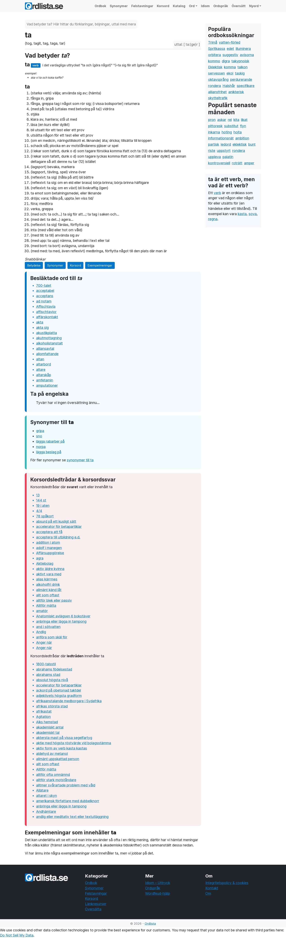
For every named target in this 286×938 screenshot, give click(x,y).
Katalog (179, 6)
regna (212, 219)
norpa (41, 447)
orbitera (214, 55)
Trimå (212, 42)
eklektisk (240, 144)
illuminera (243, 48)
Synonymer (119, 6)
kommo (214, 61)
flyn (243, 126)
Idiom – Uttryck (157, 883)
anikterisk (236, 92)
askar (221, 120)
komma (230, 67)
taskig (240, 73)
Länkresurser (95, 904)
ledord (226, 144)
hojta (237, 132)
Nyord (254, 6)
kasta (242, 214)
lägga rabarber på (50, 441)
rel (230, 120)
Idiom (205, 6)
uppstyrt (224, 150)
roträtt (237, 163)
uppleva (214, 157)
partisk (213, 144)
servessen (216, 73)
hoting (227, 132)
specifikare (245, 86)
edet (230, 48)
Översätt (239, 6)
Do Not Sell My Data (16, 935)
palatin (228, 157)
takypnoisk (240, 61)
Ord (192, 6)
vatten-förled (229, 42)
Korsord (163, 6)
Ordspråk (220, 6)
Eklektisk (215, 67)
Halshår (229, 86)
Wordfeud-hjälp (157, 893)
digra (226, 61)
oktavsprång (218, 79)
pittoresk (215, 126)
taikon (242, 67)
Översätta (93, 909)
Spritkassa (216, 48)
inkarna (214, 132)
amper (249, 163)
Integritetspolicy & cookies (226, 883)
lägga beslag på (48, 452)
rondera (214, 86)
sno (39, 436)
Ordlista (150, 923)
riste (211, 150)
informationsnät (221, 138)
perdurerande (241, 79)
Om (208, 893)
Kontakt (211, 888)
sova (253, 214)
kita (236, 120)
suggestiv (230, 55)
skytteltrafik (217, 98)
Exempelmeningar (100, 265)
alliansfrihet (217, 92)
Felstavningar (142, 6)
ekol (230, 73)
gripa (40, 431)
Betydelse (33, 265)
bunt (252, 144)
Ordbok (100, 6)
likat (244, 120)
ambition (242, 138)
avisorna (247, 55)
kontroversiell (219, 163)
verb (217, 193)
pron (212, 120)
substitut (231, 126)
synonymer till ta (80, 460)
